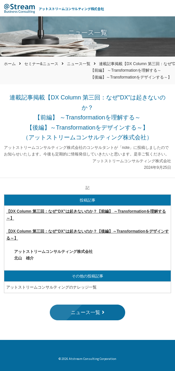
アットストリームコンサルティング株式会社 (71, 8)
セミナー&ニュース (41, 64)
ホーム (10, 64)
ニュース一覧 (78, 64)
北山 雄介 (24, 258)
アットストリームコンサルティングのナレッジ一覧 (51, 287)
